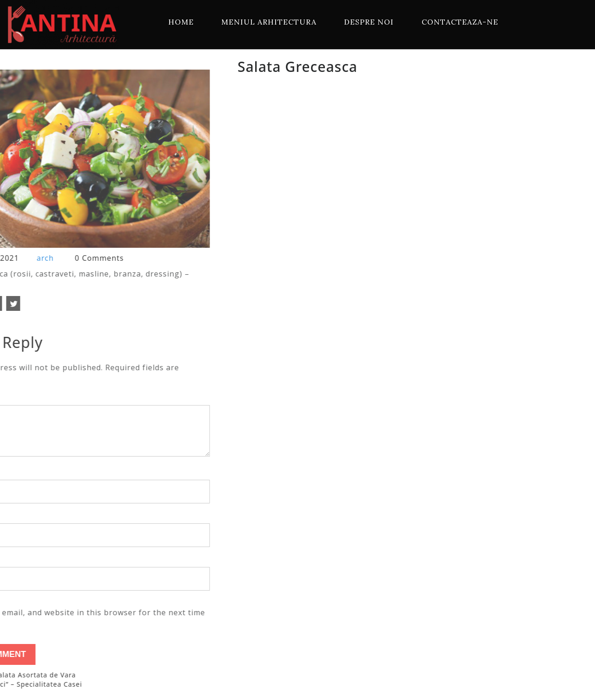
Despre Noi (369, 21)
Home (181, 21)
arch (22, 258)
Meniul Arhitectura (269, 21)
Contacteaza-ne (460, 21)
